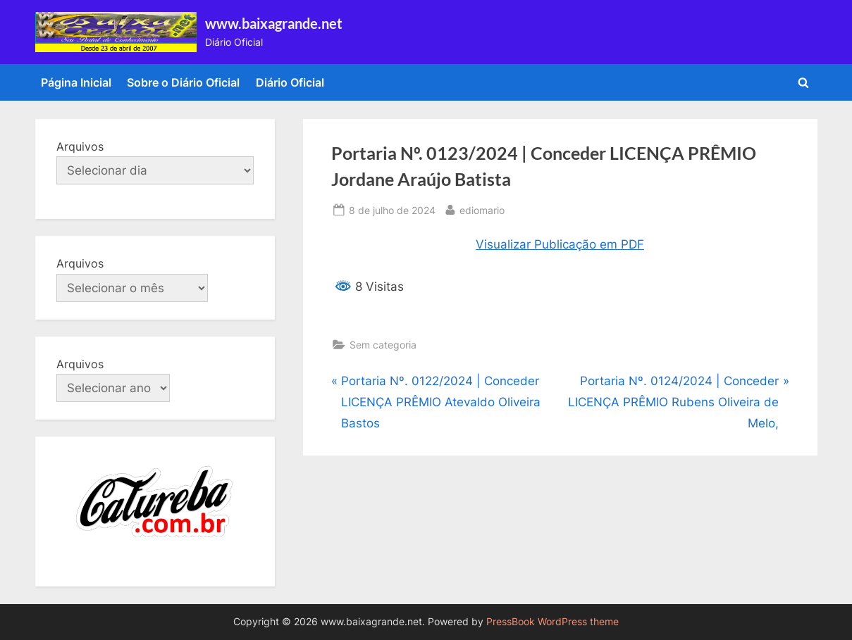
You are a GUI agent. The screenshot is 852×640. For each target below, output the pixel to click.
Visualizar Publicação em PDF (560, 244)
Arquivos (80, 146)
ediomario (482, 208)
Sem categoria (383, 345)
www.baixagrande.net (273, 23)
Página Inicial (76, 82)
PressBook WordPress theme (552, 621)
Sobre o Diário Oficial (183, 82)
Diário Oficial (290, 82)
